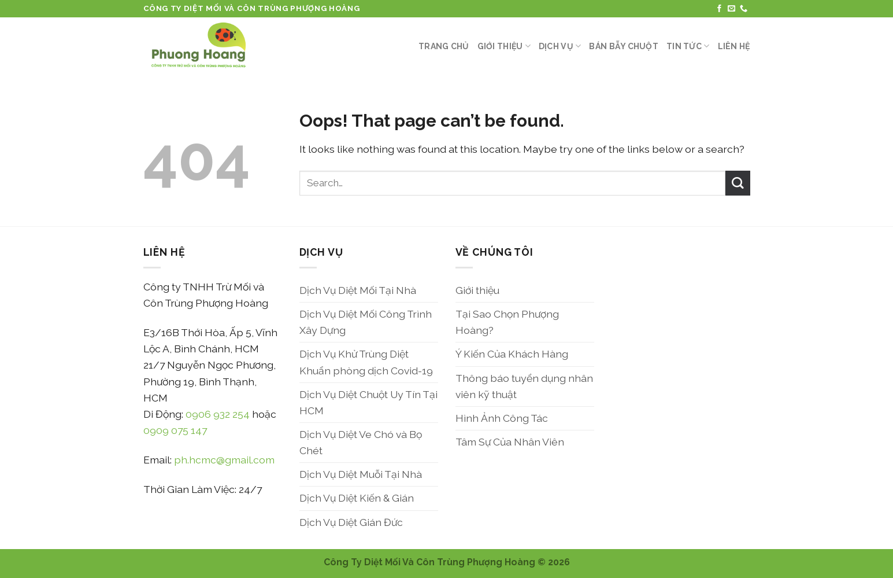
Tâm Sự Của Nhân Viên (509, 442)
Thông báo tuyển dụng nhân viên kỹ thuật (524, 386)
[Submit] (737, 183)
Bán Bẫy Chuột (623, 46)
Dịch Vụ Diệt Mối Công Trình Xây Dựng (365, 322)
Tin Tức (687, 46)
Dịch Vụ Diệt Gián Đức (351, 522)
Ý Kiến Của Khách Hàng (511, 354)
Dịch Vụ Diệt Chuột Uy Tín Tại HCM (368, 402)
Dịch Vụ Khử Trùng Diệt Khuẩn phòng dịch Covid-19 (366, 362)
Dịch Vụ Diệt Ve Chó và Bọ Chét (360, 442)
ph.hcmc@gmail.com (224, 460)
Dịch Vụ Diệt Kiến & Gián (356, 498)
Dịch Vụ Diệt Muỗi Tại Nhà (360, 474)
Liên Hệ (734, 46)
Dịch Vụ (560, 46)
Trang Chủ (443, 46)
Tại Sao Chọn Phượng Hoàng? (507, 322)
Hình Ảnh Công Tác (501, 418)
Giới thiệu (504, 46)
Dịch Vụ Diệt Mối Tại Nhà (357, 290)
